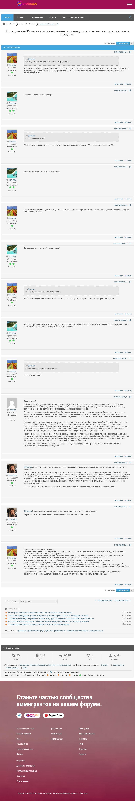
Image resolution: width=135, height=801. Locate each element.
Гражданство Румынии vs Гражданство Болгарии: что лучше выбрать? (45, 665)
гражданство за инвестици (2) (78, 631)
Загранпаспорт (56, 739)
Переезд (82, 754)
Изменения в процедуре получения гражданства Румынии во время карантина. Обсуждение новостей (48, 616)
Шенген (19, 754)
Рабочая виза (22, 744)
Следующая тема (123, 600)
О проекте (20, 760)
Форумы (7, 17)
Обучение (83, 749)
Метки (25, 668)
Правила (52, 17)
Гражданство (56, 728)
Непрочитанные (12, 668)
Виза (18, 739)
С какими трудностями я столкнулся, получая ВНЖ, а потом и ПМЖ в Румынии (38, 624)
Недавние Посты (37, 17)
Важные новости (23, 733)
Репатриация (55, 733)
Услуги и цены (22, 781)
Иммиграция (84, 728)
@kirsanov (28, 467)
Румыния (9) (22, 631)
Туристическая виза (24, 749)
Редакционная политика (26, 771)
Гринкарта (83, 739)
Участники (20, 17)
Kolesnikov (104, 665)
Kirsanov (12, 65)
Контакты (20, 776)
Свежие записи (118, 665)
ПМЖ (81, 744)
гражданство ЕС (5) (96, 631)
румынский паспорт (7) (35, 631)
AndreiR (13, 410)
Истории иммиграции (25, 728)
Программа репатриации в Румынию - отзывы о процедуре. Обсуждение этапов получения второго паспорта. (51, 618)
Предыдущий (123, 43)
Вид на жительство (87, 733)
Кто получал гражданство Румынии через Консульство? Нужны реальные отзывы (40, 613)
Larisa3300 (13, 475)
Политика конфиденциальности (74, 17)
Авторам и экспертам (25, 766)
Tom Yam (12, 103)
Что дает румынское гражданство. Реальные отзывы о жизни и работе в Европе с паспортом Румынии (48, 621)
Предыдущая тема (103, 600)
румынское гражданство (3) (55, 631)
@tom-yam (31, 59)
